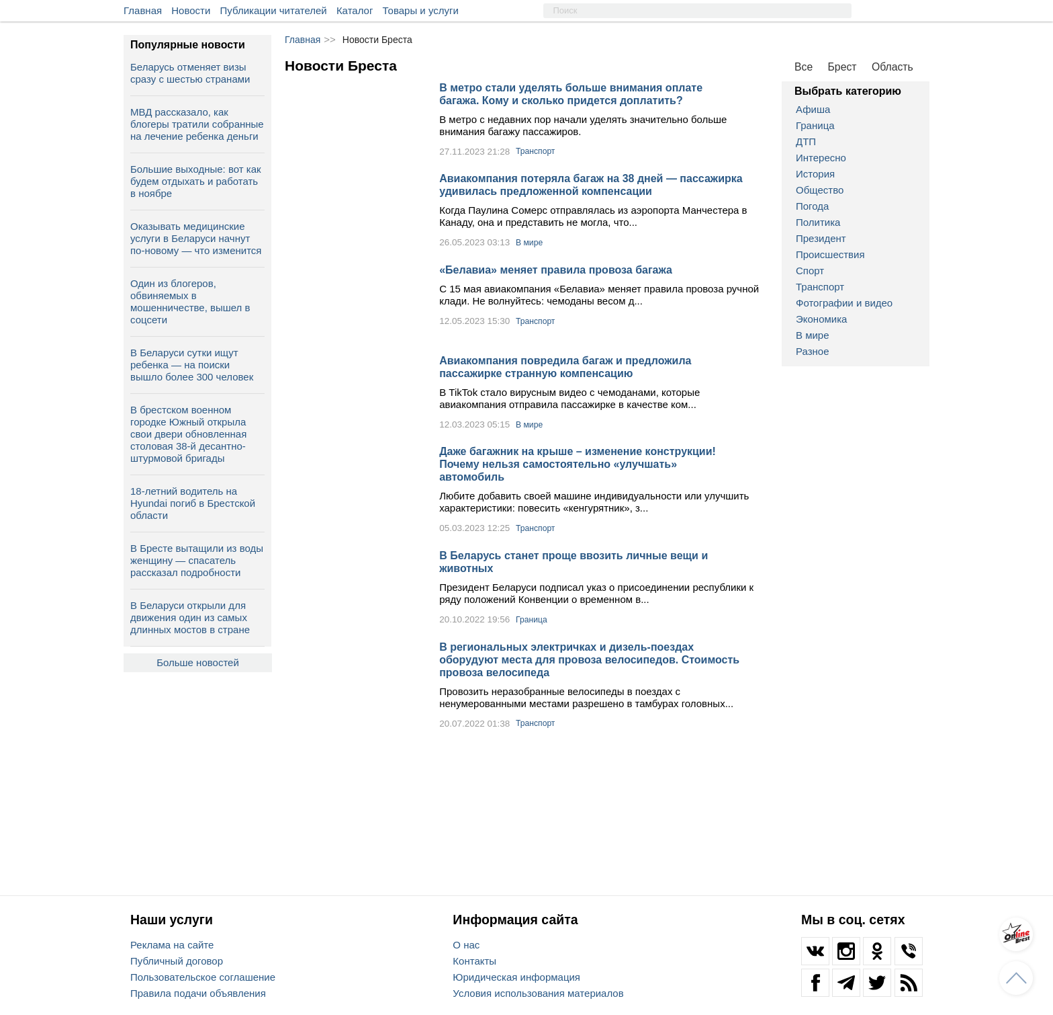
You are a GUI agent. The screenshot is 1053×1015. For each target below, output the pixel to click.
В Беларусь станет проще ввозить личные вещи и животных (573, 562)
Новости (190, 10)
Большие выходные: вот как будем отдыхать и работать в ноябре (195, 181)
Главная (143, 10)
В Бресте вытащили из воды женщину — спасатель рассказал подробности (196, 560)
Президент (821, 238)
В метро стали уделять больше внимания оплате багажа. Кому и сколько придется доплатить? (570, 94)
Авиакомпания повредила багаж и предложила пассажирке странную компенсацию (565, 367)
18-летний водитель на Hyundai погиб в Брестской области (192, 503)
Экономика (821, 319)
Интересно (821, 157)
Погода (812, 206)
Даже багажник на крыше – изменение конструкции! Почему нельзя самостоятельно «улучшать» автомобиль (577, 464)
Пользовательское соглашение (202, 977)
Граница (815, 125)
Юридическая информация (516, 977)
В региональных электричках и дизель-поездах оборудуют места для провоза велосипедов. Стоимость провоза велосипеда (589, 659)
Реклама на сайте (172, 944)
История (815, 173)
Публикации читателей (273, 10)
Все (803, 67)
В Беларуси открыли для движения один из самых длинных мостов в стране (190, 617)
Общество (819, 190)
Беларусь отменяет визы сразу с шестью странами (190, 73)
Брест (842, 67)
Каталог (354, 10)
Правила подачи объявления (198, 993)
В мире (812, 335)
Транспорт (820, 286)
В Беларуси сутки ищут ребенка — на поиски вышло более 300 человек (191, 364)
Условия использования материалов (538, 993)
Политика (818, 222)
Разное (812, 351)
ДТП (806, 141)
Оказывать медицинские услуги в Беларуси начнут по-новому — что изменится (195, 238)
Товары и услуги (421, 10)
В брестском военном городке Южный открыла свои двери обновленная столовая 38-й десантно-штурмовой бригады (188, 434)
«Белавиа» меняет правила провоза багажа (555, 270)
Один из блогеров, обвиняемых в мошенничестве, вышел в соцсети (190, 301)
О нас (466, 944)
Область (892, 67)
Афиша (813, 109)
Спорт (810, 270)
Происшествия (830, 254)
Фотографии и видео (844, 303)
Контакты (474, 961)
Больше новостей (197, 662)
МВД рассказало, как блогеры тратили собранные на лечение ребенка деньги (197, 124)
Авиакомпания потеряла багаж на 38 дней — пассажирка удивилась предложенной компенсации (590, 185)
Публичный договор (176, 961)
